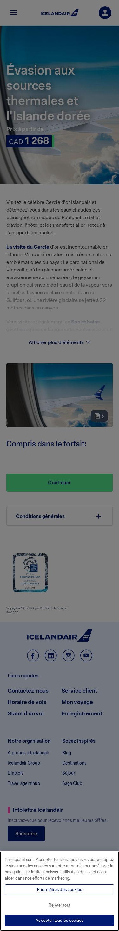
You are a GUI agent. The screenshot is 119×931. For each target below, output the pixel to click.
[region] (59, 891)
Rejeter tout (59, 905)
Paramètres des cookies (59, 889)
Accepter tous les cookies (59, 920)
